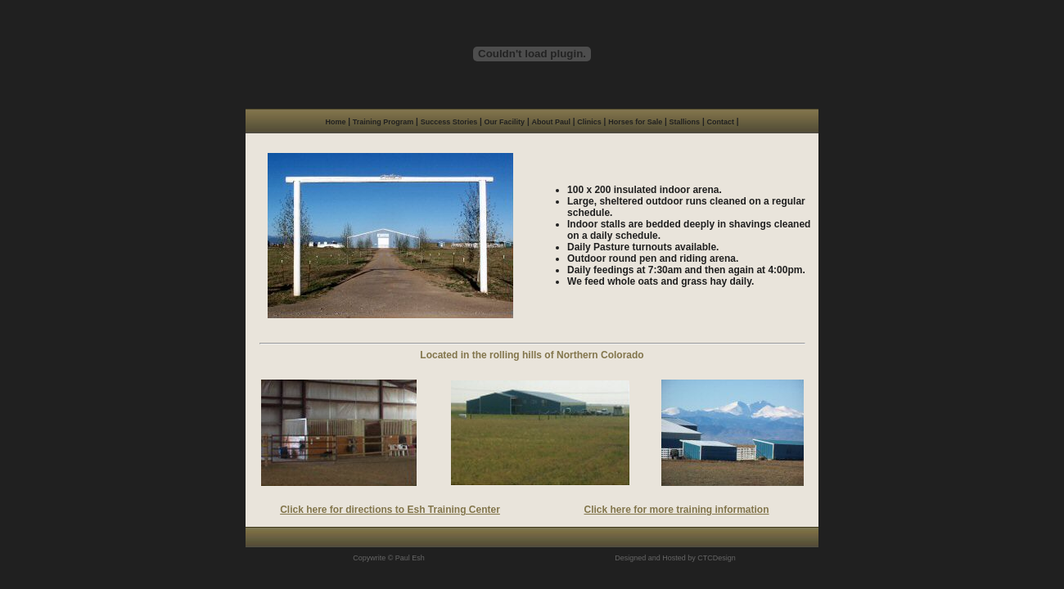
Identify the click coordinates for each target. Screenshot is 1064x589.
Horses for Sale (635, 122)
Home (335, 122)
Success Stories (449, 122)
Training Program (383, 122)
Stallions (685, 122)
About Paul (550, 122)
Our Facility (505, 122)
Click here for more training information (676, 509)
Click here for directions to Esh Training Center (390, 509)
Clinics (589, 122)
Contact (720, 122)
